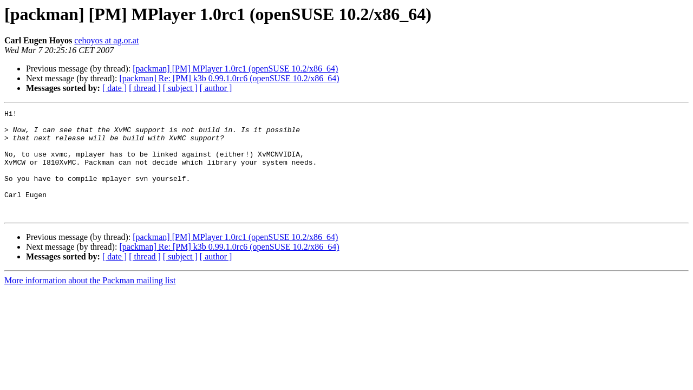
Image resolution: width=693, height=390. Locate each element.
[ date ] (114, 88)
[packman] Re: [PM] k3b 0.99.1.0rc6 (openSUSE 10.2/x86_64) (229, 78)
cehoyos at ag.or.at (106, 40)
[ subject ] (180, 88)
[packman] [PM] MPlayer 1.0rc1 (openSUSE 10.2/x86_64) (235, 68)
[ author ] (216, 88)
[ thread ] (145, 88)
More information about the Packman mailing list (89, 301)
